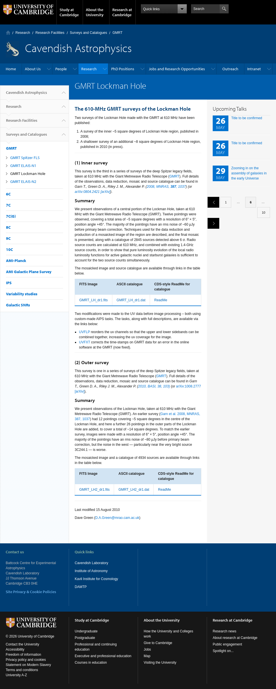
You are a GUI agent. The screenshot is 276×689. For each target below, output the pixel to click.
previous (211, 202)
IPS (9, 282)
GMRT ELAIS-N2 (23, 181)
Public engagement (227, 644)
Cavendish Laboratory (91, 563)
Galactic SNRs (18, 305)
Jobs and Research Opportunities (177, 68)
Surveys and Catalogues (88, 33)
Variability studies (21, 293)
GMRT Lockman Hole (27, 173)
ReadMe (160, 300)
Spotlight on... (223, 651)
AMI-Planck (16, 260)
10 (263, 212)
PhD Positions (122, 68)
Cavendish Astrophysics (26, 95)
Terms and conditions (22, 670)
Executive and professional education (103, 656)
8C (8, 227)
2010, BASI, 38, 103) (154, 386)
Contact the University (22, 644)
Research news (224, 631)
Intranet (254, 68)
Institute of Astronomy (91, 571)
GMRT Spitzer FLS (25, 157)
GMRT (117, 33)
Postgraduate (85, 638)
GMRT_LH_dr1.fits (93, 300)
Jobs (147, 649)
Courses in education (91, 663)
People (61, 68)
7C (8, 205)
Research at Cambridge (122, 12)
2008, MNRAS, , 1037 (166, 187)
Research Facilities (49, 33)
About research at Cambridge (235, 638)
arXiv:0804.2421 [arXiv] (92, 192)
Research (22, 33)
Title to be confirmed (246, 118)
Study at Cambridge (69, 12)
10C (9, 249)
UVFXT (84, 342)
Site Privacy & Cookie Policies (31, 591)
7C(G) (11, 216)
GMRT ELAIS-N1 (23, 165)
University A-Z (16, 675)
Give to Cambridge (158, 643)
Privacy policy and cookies (26, 660)
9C (8, 238)
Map (147, 656)
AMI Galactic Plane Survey (28, 271)
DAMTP (81, 587)
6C (8, 194)
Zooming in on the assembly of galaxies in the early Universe (249, 173)
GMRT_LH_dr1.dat (131, 300)
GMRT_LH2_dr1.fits (94, 490)
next (211, 223)
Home (8, 32)
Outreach (230, 68)
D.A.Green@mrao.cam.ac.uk (117, 518)
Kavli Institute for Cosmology (96, 579)
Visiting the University (160, 663)
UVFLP (84, 332)
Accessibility (15, 649)
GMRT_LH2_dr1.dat (133, 490)
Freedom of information (23, 655)
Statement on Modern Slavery (28, 665)
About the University (95, 12)
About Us (33, 68)
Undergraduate (86, 631)
